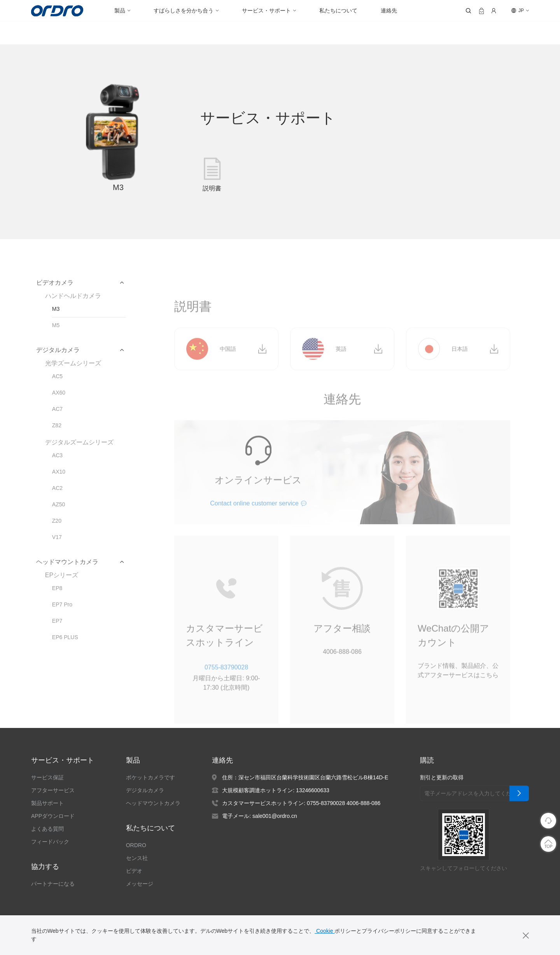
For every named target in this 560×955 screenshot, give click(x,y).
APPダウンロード (52, 816)
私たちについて (338, 10)
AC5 (57, 376)
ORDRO (135, 845)
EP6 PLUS (64, 637)
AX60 (58, 392)
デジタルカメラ (145, 790)
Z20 (56, 520)
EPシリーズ (61, 575)
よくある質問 (47, 829)
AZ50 (58, 504)
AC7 (57, 409)
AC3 (57, 455)
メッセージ (139, 883)
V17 (56, 537)
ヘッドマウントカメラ (153, 803)
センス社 (137, 858)
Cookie (324, 931)
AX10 (58, 471)
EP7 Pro (62, 604)
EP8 (57, 588)
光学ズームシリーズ (73, 363)
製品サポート (47, 803)
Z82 (56, 425)
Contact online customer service (254, 519)
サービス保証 (47, 777)
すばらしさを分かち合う (184, 10)
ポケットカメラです (150, 777)
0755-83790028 (226, 683)
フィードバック (50, 841)
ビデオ (134, 871)
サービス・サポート (266, 10)
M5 (56, 325)
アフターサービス (53, 790)
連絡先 (389, 10)
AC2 (57, 488)
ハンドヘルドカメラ (73, 296)
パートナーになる (53, 883)
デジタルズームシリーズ (79, 442)
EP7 (57, 621)
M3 (56, 309)
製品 (119, 10)
